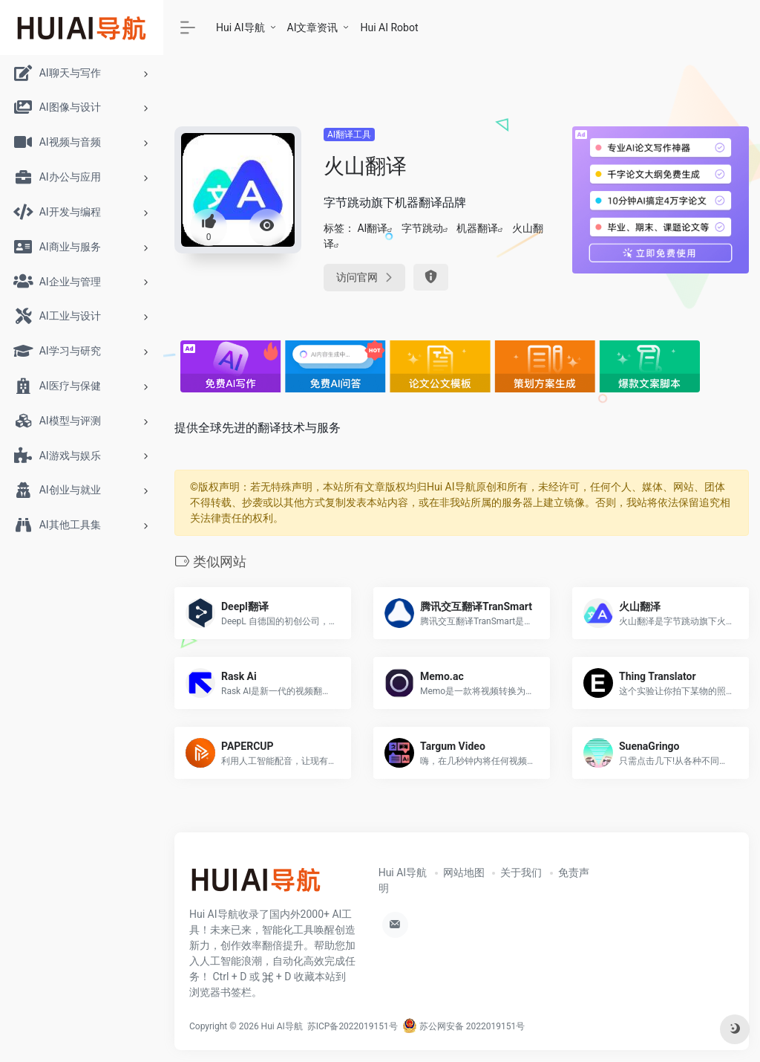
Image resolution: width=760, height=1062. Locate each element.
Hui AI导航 (240, 27)
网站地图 (464, 872)
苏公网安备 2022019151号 (463, 1026)
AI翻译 (372, 228)
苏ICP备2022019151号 (352, 1026)
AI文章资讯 (312, 27)
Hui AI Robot (389, 27)
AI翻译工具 (349, 134)
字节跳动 (422, 228)
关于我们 (521, 872)
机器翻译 (477, 228)
